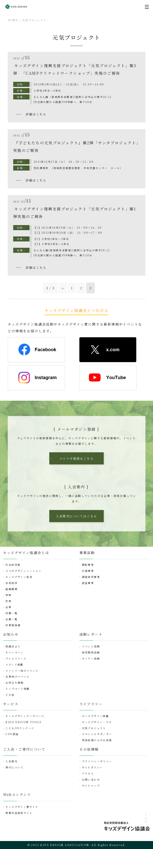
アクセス (88, 773)
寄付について (14, 767)
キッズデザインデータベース (24, 716)
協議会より (13, 646)
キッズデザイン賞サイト (21, 807)
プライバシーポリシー (97, 761)
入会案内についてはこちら (76, 516)
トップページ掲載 (17, 688)
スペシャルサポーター (97, 734)
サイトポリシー (92, 767)
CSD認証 (12, 734)
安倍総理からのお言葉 (97, 740)
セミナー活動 (91, 658)
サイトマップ (91, 785)
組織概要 (11, 589)
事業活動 (87, 552)
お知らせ (11, 634)
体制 (8, 595)
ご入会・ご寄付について (24, 749)
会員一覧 (11, 619)
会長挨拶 (11, 583)
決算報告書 (13, 625)
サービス (11, 704)
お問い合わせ (91, 779)
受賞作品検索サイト (18, 813)
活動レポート (90, 634)
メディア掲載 (14, 664)
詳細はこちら (36, 114)
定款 (8, 601)
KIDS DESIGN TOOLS (23, 722)
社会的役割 (13, 564)
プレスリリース (15, 658)
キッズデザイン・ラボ (97, 722)
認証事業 (88, 583)
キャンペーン (14, 652)
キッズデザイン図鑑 (95, 716)
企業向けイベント (17, 676)
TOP (146, 818)
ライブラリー (90, 704)
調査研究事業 (91, 577)
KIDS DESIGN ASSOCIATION (64, 845)
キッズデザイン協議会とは (26, 552)
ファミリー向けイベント (22, 670)
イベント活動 (91, 646)
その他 (9, 694)
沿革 (8, 607)
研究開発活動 (91, 652)
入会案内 (11, 761)
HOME (13, 20)
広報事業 (88, 571)
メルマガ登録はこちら (76, 458)
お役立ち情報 (14, 682)
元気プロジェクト (34, 20)
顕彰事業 (88, 564)
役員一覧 (11, 613)
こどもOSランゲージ (19, 728)
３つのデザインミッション (23, 571)
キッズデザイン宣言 (18, 577)
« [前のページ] (63, 288)
